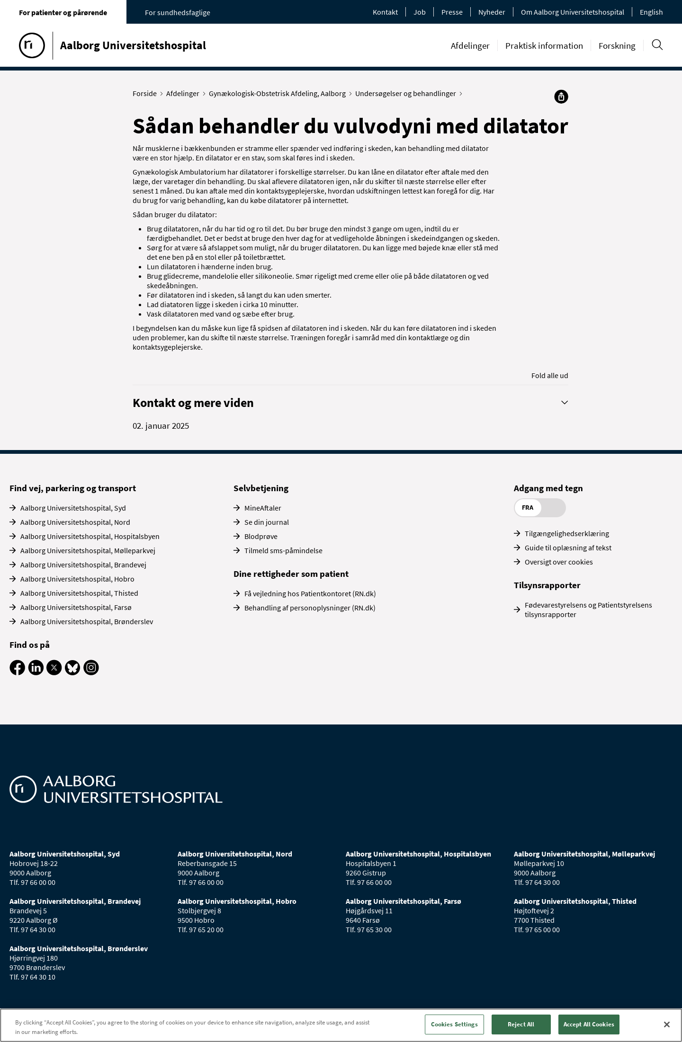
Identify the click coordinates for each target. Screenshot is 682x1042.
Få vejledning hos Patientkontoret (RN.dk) (310, 593)
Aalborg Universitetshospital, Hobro (77, 578)
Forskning (617, 45)
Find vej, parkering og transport (72, 488)
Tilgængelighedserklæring (567, 533)
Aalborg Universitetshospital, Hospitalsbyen (90, 536)
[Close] (666, 1024)
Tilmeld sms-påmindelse (283, 550)
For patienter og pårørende (63, 12)
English (651, 12)
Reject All (521, 1024)
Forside (147, 93)
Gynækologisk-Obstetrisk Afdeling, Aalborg (279, 93)
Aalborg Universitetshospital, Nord (75, 522)
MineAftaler (262, 507)
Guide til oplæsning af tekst (568, 547)
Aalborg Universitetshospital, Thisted (79, 593)
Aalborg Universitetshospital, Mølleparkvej (87, 550)
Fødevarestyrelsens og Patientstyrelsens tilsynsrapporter (588, 609)
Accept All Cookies (589, 1024)
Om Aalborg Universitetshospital (572, 12)
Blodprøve (261, 536)
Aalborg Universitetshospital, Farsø (76, 607)
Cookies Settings (454, 1024)
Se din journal (266, 522)
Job (419, 12)
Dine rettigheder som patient (291, 573)
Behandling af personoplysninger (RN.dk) (310, 607)
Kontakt (385, 12)
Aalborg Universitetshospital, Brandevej (83, 564)
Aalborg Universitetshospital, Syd (73, 507)
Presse (452, 12)
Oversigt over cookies (559, 561)
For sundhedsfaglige (177, 12)
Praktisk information (544, 45)
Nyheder (491, 12)
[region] (341, 1025)
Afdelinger (470, 45)
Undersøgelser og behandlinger (407, 93)
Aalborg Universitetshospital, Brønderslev (86, 621)
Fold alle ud (549, 375)
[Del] (561, 96)
